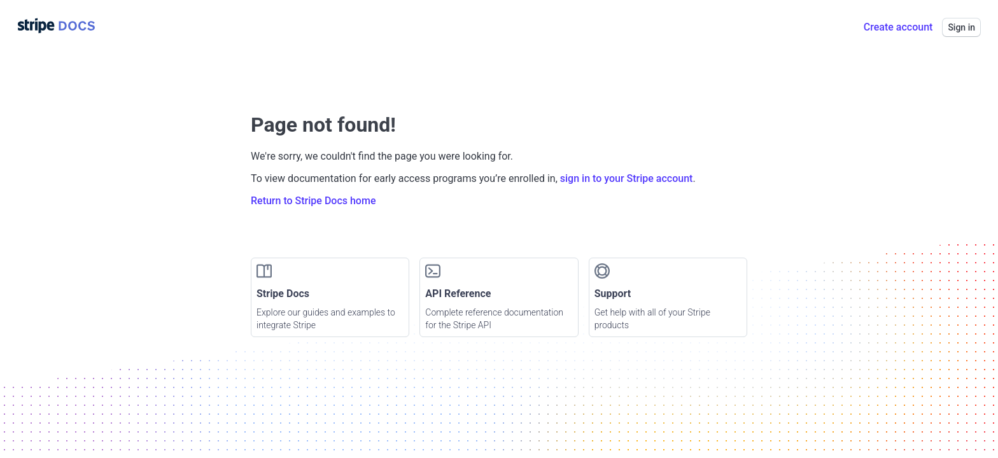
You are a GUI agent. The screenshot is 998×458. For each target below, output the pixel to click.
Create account (898, 27)
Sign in (961, 27)
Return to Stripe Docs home (313, 201)
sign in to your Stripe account (626, 178)
